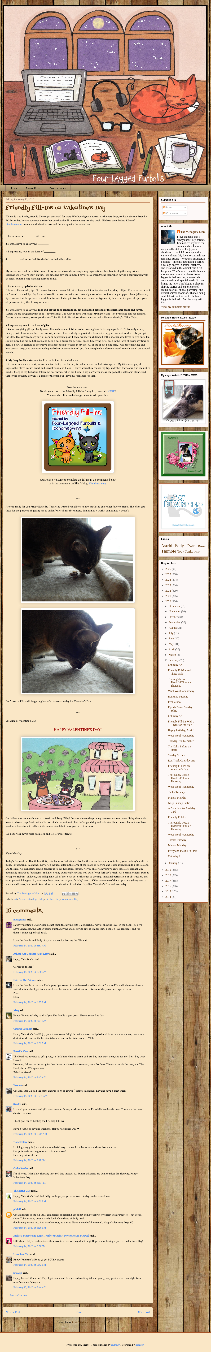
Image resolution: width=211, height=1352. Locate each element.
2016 (168, 886)
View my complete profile (175, 306)
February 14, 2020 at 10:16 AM (30, 1134)
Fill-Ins (50, 899)
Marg (16, 1010)
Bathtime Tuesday (178, 696)
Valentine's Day (70, 899)
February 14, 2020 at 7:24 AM (29, 1021)
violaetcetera (20, 1142)
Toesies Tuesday (177, 839)
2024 (168, 579)
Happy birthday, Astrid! (181, 730)
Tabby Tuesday (176, 792)
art (15, 899)
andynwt (115, 1345)
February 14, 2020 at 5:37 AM (29, 946)
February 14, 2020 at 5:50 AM (29, 972)
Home (13, 188)
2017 (168, 880)
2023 (168, 585)
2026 (168, 568)
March (173, 654)
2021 (168, 596)
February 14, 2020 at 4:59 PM (29, 1201)
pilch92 (17, 1209)
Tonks (189, 551)
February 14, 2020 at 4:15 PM (29, 1183)
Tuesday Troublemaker (181, 740)
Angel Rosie (33, 188)
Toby (57, 899)
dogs (34, 899)
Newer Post (13, 1312)
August (173, 627)
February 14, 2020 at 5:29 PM (29, 1228)
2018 (168, 875)
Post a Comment (19, 1295)
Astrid (22, 899)
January (173, 863)
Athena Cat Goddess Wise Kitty (31, 954)
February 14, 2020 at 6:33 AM (29, 1002)
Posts (167, 207)
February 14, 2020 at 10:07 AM (30, 1096)
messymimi (19, 920)
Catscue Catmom (22, 1029)
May (171, 644)
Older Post (143, 1312)
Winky (197, 552)
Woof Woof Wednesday (181, 735)
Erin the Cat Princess (24, 980)
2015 (168, 891)
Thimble (168, 551)
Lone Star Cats (21, 1254)
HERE (111, 391)
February (174, 660)
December (175, 606)
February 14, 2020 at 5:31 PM (29, 1246)
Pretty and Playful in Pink (182, 850)
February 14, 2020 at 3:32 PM (29, 1160)
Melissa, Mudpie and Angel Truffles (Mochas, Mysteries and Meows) (51, 1236)
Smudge (17, 1273)
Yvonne (17, 1085)
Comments (170, 213)
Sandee (17, 1104)
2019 (168, 869)
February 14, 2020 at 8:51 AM (29, 1043)
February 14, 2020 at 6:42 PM (29, 1265)
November (175, 611)
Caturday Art (175, 664)
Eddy (41, 899)
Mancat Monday (177, 797)
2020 (168, 601)
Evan (191, 545)
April (172, 649)
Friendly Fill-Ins (177, 817)
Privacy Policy (57, 188)
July (171, 633)
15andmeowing (14, 224)
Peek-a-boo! (175, 701)
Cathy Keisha (20, 1168)
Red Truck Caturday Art (181, 760)
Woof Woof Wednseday (181, 691)
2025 (168, 574)
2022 (168, 590)
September (175, 622)
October (173, 616)
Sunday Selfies (176, 755)
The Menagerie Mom (193, 231)
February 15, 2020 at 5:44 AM (29, 1287)
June (171, 638)
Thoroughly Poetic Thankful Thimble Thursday (179, 682)
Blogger (139, 1345)
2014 (168, 896)
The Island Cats (21, 1191)
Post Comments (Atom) (85, 1322)
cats (29, 899)
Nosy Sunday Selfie (179, 803)
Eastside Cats (20, 1051)
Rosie (201, 546)
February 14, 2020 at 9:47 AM (29, 1077)
